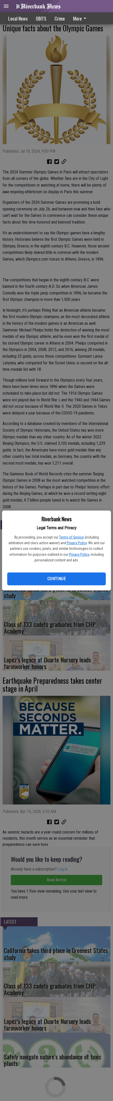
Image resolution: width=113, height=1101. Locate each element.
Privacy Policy (77, 543)
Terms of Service (71, 537)
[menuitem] (81, 18)
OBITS (41, 18)
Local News (18, 18)
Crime (60, 18)
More (80, 18)
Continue (56, 578)
